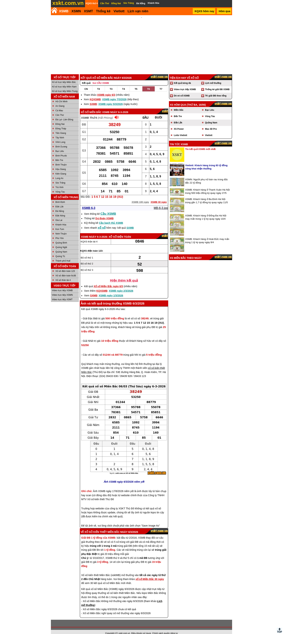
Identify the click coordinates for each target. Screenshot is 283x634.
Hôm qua (224, 11)
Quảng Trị (60, 251)
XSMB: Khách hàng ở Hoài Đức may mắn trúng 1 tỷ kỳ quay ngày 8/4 (207, 236)
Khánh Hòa (60, 220)
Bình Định (60, 197)
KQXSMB (95, 94)
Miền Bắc (178, 105)
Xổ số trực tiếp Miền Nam (64, 82)
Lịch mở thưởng (213, 78)
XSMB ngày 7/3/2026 (114, 94)
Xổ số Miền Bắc (91, 107)
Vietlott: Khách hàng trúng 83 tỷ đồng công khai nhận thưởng (206, 162)
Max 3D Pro (211, 124)
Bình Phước (61, 151)
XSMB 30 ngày (159, 197)
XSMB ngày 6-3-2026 (115, 107)
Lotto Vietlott (180, 130)
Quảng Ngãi (61, 242)
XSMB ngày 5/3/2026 (110, 99)
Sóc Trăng (60, 178)
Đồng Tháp (60, 123)
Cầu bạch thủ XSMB (111, 218)
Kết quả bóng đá (182, 78)
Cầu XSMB (108, 209)
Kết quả (86, 78)
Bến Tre (59, 155)
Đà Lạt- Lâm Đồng (64, 114)
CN (86, 84)
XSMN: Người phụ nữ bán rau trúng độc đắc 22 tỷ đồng (206, 176)
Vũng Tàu (60, 187)
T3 (111, 84)
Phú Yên (59, 233)
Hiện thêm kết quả (124, 275)
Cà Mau (59, 105)
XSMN (76, 11)
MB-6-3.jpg (161, 203)
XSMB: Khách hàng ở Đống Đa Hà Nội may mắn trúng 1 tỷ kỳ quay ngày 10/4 (205, 212)
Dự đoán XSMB (104, 213)
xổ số (102, 223)
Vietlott (208, 130)
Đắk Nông (60, 211)
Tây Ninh (59, 132)
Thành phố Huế (62, 256)
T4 (123, 84)
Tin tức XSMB (179, 139)
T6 (148, 84)
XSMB (63, 11)
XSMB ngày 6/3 (106, 90)
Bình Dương (61, 142)
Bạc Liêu (59, 146)
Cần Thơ (59, 110)
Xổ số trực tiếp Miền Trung (65, 86)
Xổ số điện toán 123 (65, 266)
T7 (161, 84)
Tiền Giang (60, 128)
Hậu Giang (60, 164)
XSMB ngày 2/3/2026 (121, 285)
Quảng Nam (61, 247)
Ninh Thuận (61, 229)
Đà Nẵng (59, 206)
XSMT (88, 11)
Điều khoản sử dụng (141, 628)
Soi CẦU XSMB (100, 78)
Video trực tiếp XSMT (62, 294)
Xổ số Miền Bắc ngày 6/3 (108, 281)
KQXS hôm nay (204, 11)
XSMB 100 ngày (140, 197)
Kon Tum (59, 224)
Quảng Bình (61, 238)
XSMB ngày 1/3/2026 (111, 290)
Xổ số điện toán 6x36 (65, 270)
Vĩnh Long (60, 137)
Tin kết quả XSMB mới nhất (200, 144)
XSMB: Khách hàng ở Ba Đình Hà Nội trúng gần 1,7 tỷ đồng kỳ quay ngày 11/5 (206, 196)
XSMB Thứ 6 (89, 112)
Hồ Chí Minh (61, 96)
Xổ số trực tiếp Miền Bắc (64, 77)
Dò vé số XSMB (182, 91)
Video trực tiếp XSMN (62, 290)
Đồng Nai (59, 119)
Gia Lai (58, 215)
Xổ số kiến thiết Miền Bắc (101, 527)
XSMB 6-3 (88, 203)
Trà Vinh (59, 182)
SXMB (93, 99)
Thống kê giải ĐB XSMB (217, 84)
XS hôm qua (178, 99)
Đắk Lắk (59, 201)
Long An (59, 173)
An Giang (59, 101)
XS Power (179, 124)
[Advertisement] (141, 42)
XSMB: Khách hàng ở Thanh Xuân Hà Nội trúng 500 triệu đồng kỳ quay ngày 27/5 (207, 186)
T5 (136, 84)
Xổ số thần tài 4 (63, 275)
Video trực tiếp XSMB (62, 285)
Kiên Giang (60, 169)
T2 (98, 84)
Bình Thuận (61, 160)
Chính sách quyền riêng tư (165, 628)
